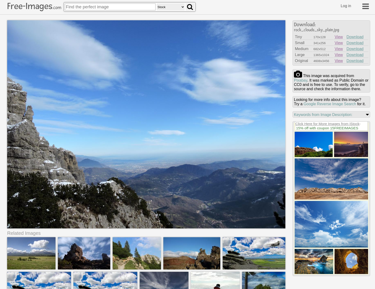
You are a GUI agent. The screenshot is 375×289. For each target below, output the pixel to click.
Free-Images (34, 6)
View (339, 37)
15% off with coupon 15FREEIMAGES (327, 128)
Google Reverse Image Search (329, 104)
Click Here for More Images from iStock (327, 124)
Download (355, 37)
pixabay (300, 80)
